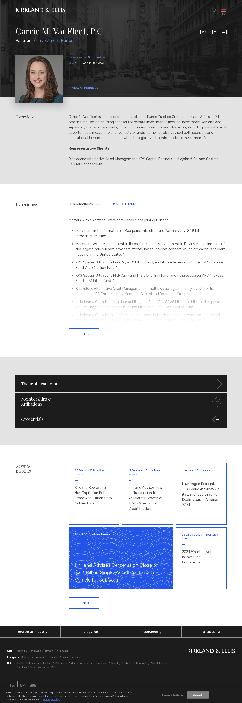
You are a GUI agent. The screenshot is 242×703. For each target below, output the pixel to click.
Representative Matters (84, 204)
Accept (197, 695)
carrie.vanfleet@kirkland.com (88, 57)
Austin (20, 663)
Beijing (21, 650)
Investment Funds (55, 40)
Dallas (72, 663)
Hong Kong (35, 650)
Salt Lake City (25, 667)
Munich (67, 657)
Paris (77, 657)
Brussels (26, 657)
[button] (121, 383)
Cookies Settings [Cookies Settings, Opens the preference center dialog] (172, 695)
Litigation (91, 632)
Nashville (127, 663)
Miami (114, 663)
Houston (84, 663)
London (54, 657)
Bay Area (33, 663)
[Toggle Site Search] (214, 10)
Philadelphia (157, 663)
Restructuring (151, 632)
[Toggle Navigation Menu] (224, 10)
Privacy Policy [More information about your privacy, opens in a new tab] (51, 699)
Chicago (60, 663)
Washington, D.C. (46, 667)
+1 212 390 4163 (93, 63)
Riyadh (49, 650)
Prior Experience (124, 204)
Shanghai (62, 650)
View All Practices (85, 88)
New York (75, 63)
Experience (26, 204)
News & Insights (23, 468)
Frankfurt (40, 657)
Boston (47, 663)
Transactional (210, 632)
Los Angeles (100, 663)
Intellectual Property (32, 632)
